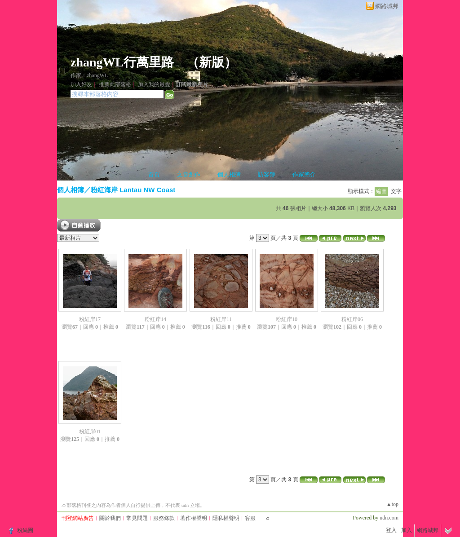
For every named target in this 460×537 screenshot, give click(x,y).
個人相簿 (229, 174)
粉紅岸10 (286, 319)
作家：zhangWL (89, 75)
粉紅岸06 (352, 319)
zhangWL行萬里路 (122, 62)
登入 (391, 530)
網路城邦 (386, 6)
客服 (250, 518)
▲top (392, 504)
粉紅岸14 (155, 319)
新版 (211, 62)
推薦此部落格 (115, 84)
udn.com (389, 518)
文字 (396, 191)
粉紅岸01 (90, 431)
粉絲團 (25, 530)
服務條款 (164, 518)
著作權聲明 (193, 518)
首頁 (154, 174)
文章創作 (188, 174)
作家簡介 (304, 174)
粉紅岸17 (90, 319)
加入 (406, 530)
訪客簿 (266, 174)
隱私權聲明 (225, 518)
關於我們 (110, 518)
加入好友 (81, 84)
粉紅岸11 (221, 319)
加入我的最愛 (154, 84)
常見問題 (137, 518)
